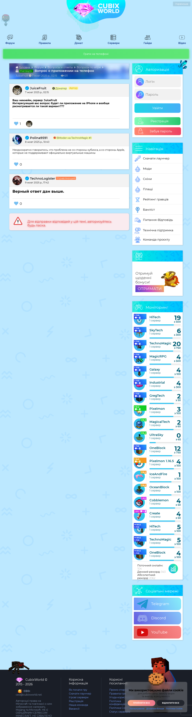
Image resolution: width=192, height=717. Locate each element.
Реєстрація (153, 121)
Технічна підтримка (154, 230)
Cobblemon (159, 500)
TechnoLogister (40, 178)
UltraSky (156, 435)
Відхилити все (170, 703)
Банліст (145, 210)
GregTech (157, 395)
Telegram (153, 604)
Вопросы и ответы (60, 67)
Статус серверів (119, 711)
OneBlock (157, 448)
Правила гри (117, 693)
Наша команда (78, 704)
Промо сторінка (119, 689)
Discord (151, 618)
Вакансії (74, 708)
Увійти (157, 108)
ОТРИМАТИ (150, 288)
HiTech (154, 317)
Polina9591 (36, 138)
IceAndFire (158, 474)
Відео (180, 42)
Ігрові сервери (78, 697)
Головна (23, 67)
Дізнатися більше (155, 709)
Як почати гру (78, 689)
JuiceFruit (35, 88)
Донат (77, 42)
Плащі (144, 189)
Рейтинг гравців (152, 200)
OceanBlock (159, 487)
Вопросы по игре (89, 67)
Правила (44, 42)
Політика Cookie (119, 707)
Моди (143, 169)
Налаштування (137, 709)
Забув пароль (155, 131)
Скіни (143, 179)
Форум (9, 42)
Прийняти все (141, 703)
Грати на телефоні (96, 53)
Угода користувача (121, 697)
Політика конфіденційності (120, 703)
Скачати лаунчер (152, 159)
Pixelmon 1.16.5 (161, 461)
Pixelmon (157, 409)
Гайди (146, 42)
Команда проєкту (152, 240)
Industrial (157, 382)
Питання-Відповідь (154, 220)
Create (154, 513)
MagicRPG (157, 356)
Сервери (112, 42)
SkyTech (156, 330)
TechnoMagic (160, 343)
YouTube (152, 632)
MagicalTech (159, 422)
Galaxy (154, 369)
